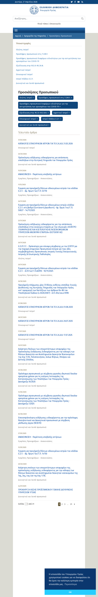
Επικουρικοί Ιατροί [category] (26, 148)
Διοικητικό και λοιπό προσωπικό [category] (32, 164)
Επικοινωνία (55, 24)
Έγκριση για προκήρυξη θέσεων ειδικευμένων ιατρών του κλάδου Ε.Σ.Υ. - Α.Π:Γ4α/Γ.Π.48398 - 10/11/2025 (48, 269)
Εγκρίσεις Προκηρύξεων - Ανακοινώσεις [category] (35, 178)
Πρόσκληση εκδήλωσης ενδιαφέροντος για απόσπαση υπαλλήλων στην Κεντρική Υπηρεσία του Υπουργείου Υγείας (45, 159)
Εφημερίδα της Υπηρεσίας (35, 36)
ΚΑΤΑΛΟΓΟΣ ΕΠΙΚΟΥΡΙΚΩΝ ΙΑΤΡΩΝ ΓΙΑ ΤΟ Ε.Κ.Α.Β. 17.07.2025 (45, 335)
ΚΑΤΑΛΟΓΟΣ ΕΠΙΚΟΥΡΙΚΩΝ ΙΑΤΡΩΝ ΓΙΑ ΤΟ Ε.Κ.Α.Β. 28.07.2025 (45, 321)
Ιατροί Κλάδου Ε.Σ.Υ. (51, 119)
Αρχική (18, 36)
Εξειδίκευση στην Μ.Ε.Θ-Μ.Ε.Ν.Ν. (34, 113)
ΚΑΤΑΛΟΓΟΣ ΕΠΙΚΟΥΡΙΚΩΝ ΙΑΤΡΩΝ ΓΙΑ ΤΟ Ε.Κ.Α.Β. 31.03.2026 (45, 143)
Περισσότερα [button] (71, 584)
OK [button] (70, 592)
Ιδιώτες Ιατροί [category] (24, 258)
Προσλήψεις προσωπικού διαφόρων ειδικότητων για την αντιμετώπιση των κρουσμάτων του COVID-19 (43, 105)
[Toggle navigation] (16, 30)
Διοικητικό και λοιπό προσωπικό (34, 125)
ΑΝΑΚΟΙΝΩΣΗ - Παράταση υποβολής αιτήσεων (39, 174)
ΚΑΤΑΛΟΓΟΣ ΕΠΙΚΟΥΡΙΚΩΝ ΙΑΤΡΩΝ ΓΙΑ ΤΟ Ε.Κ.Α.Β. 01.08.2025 (45, 307)
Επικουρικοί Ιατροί (28, 119)
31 (71, 504)
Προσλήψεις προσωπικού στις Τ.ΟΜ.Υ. (55, 98)
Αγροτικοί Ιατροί (61, 113)
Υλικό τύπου (43, 24)
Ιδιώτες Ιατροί (26, 98)
